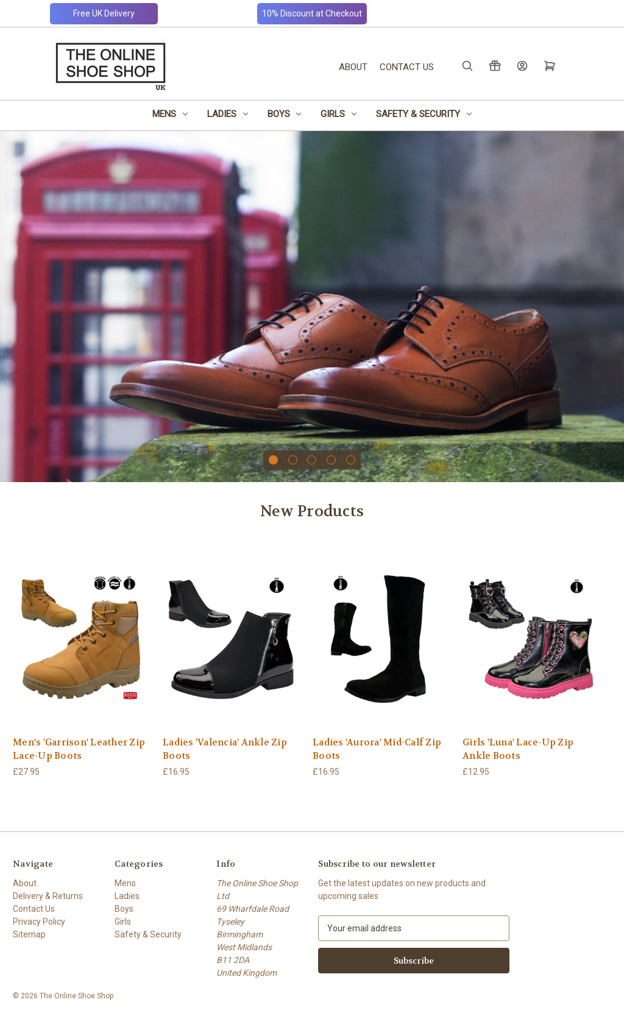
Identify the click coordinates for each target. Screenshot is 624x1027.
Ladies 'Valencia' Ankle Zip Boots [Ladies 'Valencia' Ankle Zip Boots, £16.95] (225, 749)
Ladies (227, 113)
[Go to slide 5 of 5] (350, 459)
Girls (338, 113)
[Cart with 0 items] (548, 65)
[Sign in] (521, 65)
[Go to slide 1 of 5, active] (273, 459)
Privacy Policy (39, 921)
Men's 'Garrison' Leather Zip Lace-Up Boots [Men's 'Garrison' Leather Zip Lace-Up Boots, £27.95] (79, 749)
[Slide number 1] (312, 306)
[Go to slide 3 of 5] (311, 459)
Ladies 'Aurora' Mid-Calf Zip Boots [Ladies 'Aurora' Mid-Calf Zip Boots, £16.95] (377, 749)
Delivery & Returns (48, 896)
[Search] (466, 65)
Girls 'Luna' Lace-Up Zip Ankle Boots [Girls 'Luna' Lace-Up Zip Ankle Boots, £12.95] (518, 749)
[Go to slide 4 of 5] (331, 459)
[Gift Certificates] (494, 65)
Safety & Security (424, 113)
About (353, 67)
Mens (170, 113)
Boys (285, 113)
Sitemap (29, 934)
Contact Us (407, 67)
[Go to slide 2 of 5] (292, 459)
